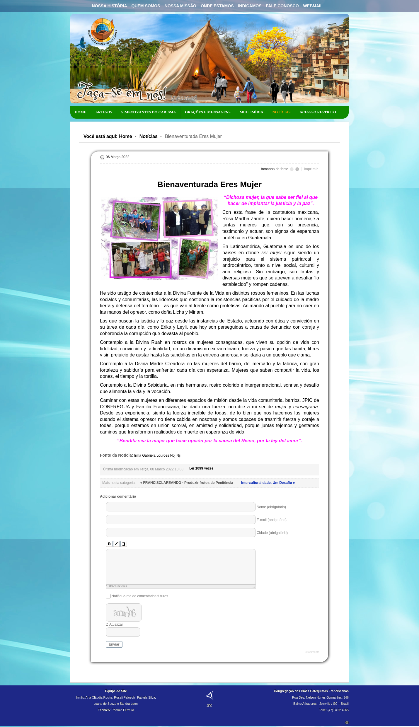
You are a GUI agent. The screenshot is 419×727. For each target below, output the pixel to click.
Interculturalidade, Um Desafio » (268, 483)
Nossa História (109, 6)
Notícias (148, 136)
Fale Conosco (282, 6)
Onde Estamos (217, 6)
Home (125, 136)
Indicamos (249, 6)
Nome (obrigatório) (271, 507)
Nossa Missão (180, 6)
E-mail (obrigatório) (272, 520)
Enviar (114, 644)
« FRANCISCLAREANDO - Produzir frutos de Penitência (187, 483)
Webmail (313, 6)
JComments (312, 652)
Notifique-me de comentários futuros (139, 596)
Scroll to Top (347, 722)
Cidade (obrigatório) (272, 533)
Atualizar (116, 624)
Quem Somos (146, 6)
